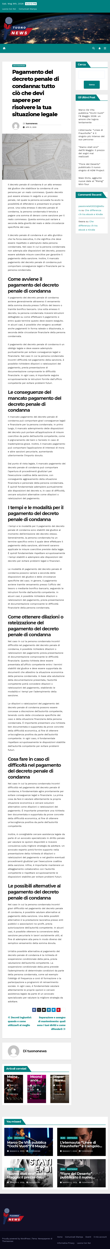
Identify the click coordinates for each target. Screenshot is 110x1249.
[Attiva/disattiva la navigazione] (105, 48)
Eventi (88, 1237)
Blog (10, 1138)
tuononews (31, 123)
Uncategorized (19, 65)
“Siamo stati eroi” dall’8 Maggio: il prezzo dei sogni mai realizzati (26, 1177)
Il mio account (100, 1237)
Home (60, 1237)
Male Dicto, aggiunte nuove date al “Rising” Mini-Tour (91, 181)
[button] (93, 48)
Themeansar (7, 1241)
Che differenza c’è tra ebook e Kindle (88, 225)
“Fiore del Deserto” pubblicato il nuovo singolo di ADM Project (91, 167)
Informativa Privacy (66, 1243)
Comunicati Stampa (28, 9)
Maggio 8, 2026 (17, 1151)
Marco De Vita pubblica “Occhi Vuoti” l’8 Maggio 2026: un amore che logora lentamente (91, 116)
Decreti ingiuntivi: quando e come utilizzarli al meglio (20, 1021)
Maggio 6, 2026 (17, 1182)
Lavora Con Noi (9, 9)
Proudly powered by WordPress (16, 1239)
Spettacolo (19, 1138)
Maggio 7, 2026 (70, 1151)
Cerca (82, 64)
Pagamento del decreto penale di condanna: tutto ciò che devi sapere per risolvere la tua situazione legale (35, 93)
